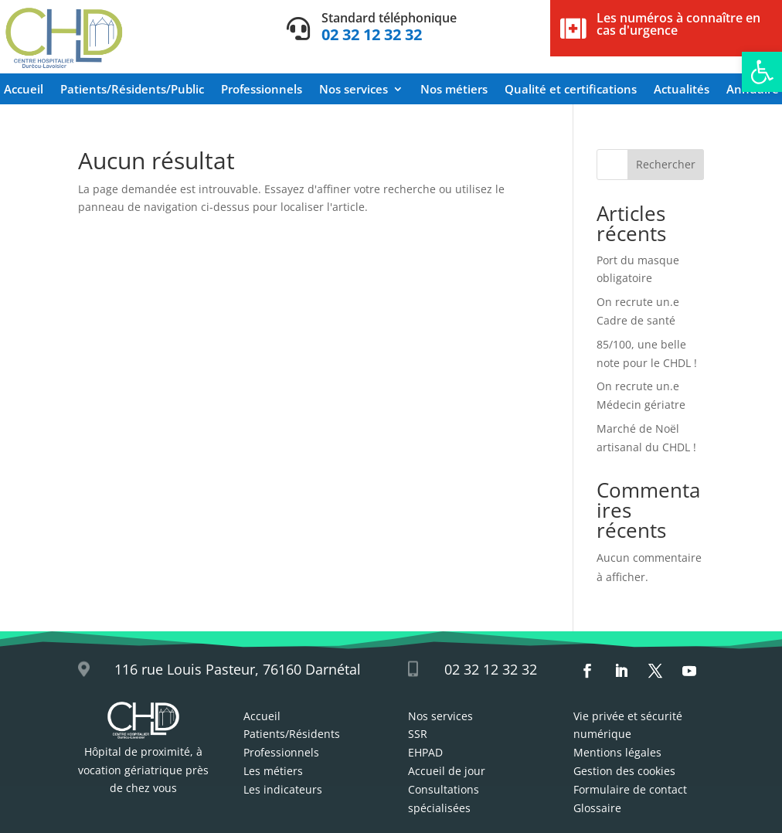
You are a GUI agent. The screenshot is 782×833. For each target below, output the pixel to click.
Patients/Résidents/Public (132, 90)
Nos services (353, 90)
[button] (762, 72)
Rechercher (665, 164)
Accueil (23, 90)
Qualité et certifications (571, 90)
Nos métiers (454, 90)
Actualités (681, 90)
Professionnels (261, 90)
